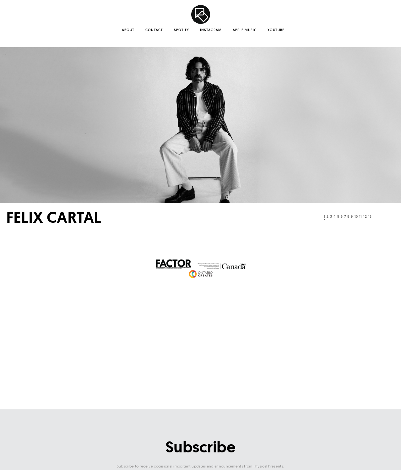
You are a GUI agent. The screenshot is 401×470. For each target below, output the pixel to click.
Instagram (211, 30)
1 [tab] (324, 216)
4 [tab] (334, 216)
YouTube (276, 30)
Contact (154, 30)
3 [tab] (331, 216)
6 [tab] (342, 216)
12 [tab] (364, 216)
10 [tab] (356, 216)
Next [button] (390, 218)
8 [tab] (348, 216)
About (128, 30)
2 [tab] (327, 216)
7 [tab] (345, 216)
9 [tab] (352, 216)
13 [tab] (369, 216)
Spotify (181, 30)
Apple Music (245, 30)
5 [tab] (338, 216)
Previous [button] (305, 218)
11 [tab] (360, 216)
